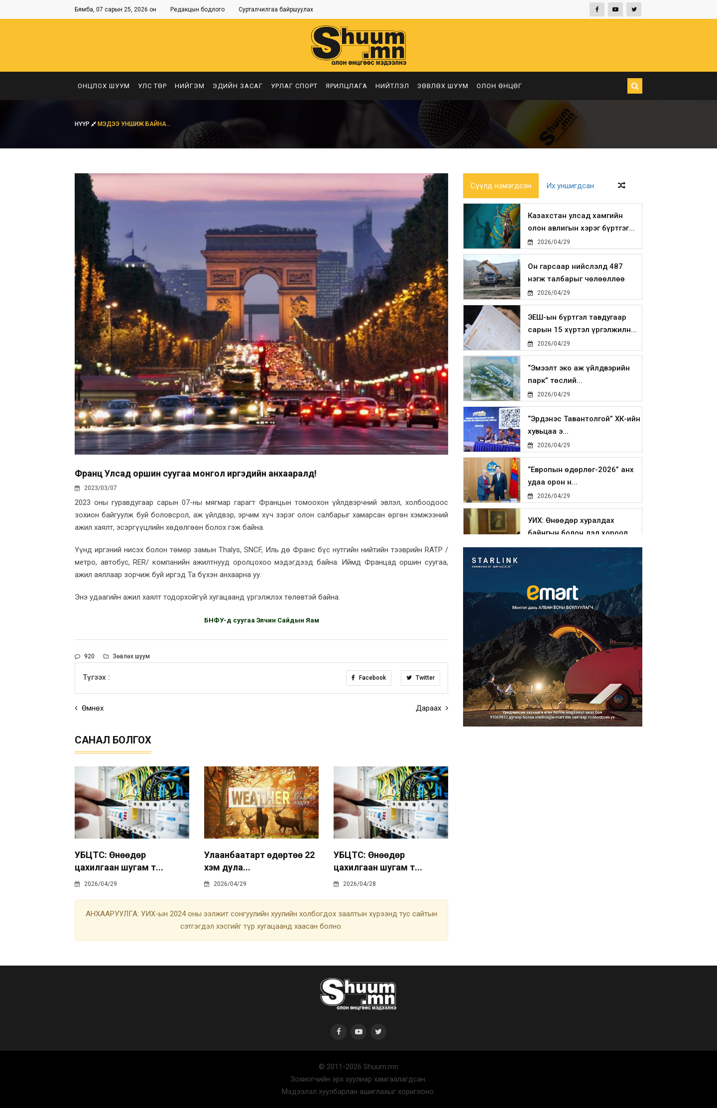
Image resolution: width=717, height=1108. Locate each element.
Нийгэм (190, 86)
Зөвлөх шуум (443, 86)
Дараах (432, 708)
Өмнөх (89, 708)
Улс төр (152, 86)
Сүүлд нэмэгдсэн (501, 185)
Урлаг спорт (294, 86)
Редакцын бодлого (197, 9)
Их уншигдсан (570, 185)
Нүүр (86, 124)
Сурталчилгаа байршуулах (276, 9)
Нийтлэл (392, 86)
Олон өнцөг (499, 86)
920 (85, 656)
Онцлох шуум (104, 86)
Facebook (369, 677)
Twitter (420, 677)
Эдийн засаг (238, 86)
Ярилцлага (346, 86)
